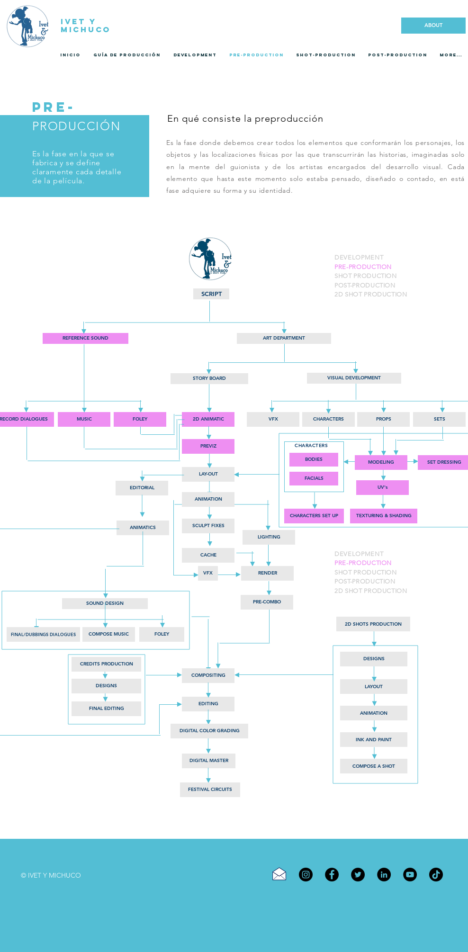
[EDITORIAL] (142, 488)
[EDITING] (208, 704)
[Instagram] (306, 874)
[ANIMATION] (208, 499)
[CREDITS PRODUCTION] (106, 664)
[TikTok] (436, 874)
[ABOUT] (433, 25)
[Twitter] (358, 874)
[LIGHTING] (269, 537)
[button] (208, 555)
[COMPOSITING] (208, 675)
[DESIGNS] (106, 686)
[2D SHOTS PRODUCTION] (373, 624)
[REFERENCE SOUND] (85, 338)
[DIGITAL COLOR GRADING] (209, 731)
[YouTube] (410, 874)
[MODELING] (381, 462)
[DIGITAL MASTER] (208, 761)
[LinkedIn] (384, 874)
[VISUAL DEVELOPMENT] (354, 378)
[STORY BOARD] (209, 378)
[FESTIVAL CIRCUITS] (210, 789)
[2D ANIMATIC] (208, 419)
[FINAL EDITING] (106, 708)
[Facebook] (332, 874)
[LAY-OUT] (208, 474)
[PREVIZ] (208, 446)
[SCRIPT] (211, 293)
